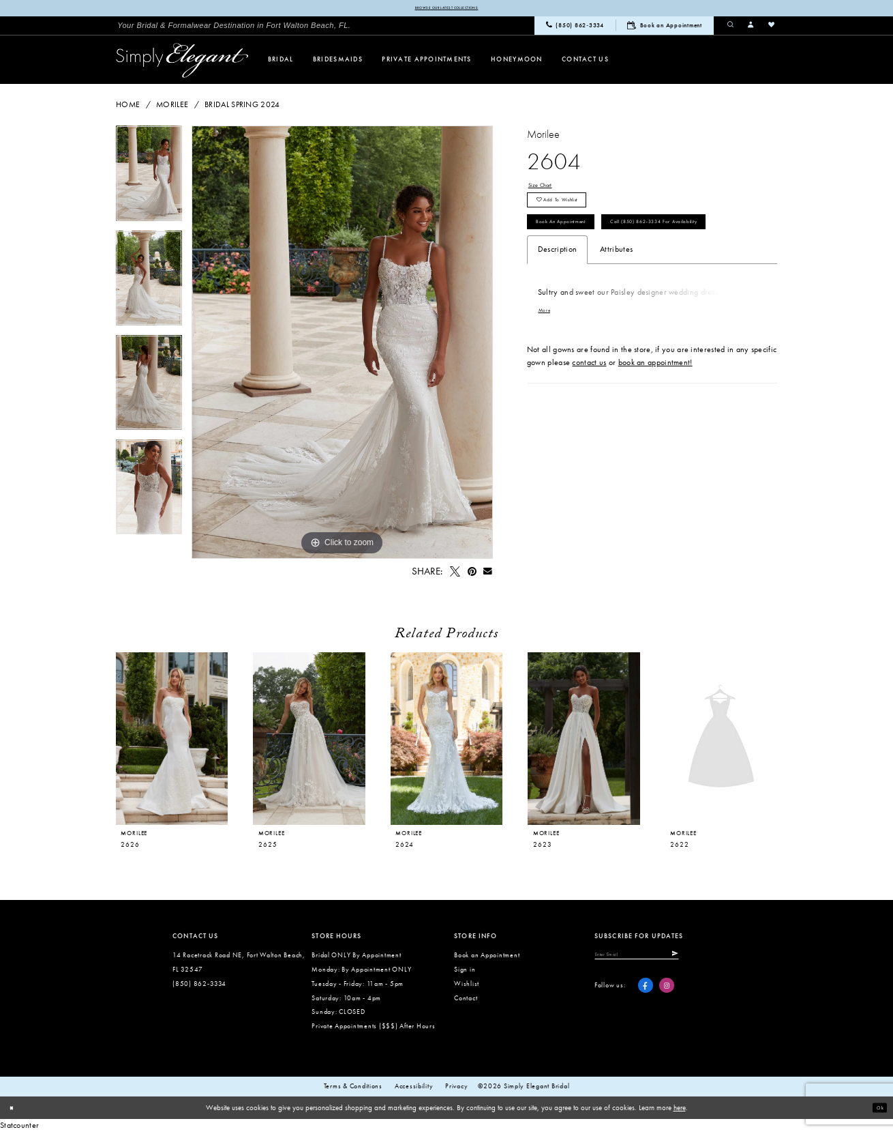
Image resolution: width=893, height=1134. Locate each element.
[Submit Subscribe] (715, 958)
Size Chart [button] (546, 189)
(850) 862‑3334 (199, 985)
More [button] (548, 372)
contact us (589, 424)
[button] (751, 27)
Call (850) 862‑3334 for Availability (606, 278)
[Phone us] (575, 28)
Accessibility (414, 1088)
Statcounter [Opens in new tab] (19, 1127)
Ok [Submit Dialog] (876, 1109)
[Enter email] (658, 958)
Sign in (464, 971)
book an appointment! (655, 424)
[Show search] (731, 27)
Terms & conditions (353, 1088)
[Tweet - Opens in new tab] (454, 574)
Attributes (616, 309)
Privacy (456, 1088)
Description (557, 309)
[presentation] (172, 740)
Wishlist (466, 985)
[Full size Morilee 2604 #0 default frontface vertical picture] (342, 344)
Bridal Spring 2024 (242, 107)
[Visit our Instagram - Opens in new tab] (666, 993)
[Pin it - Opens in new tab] (471, 574)
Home (128, 107)
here (679, 1110)
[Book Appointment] (665, 27)
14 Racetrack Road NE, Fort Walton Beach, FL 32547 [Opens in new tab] (238, 964)
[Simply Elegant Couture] (182, 62)
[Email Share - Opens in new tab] (488, 573)
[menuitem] (233, 28)
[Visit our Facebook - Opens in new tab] (645, 993)
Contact (465, 999)
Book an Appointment (579, 245)
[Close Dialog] (15, 1110)
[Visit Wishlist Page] (771, 27)
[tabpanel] (149, 180)
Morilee (172, 107)
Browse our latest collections (446, 8)
